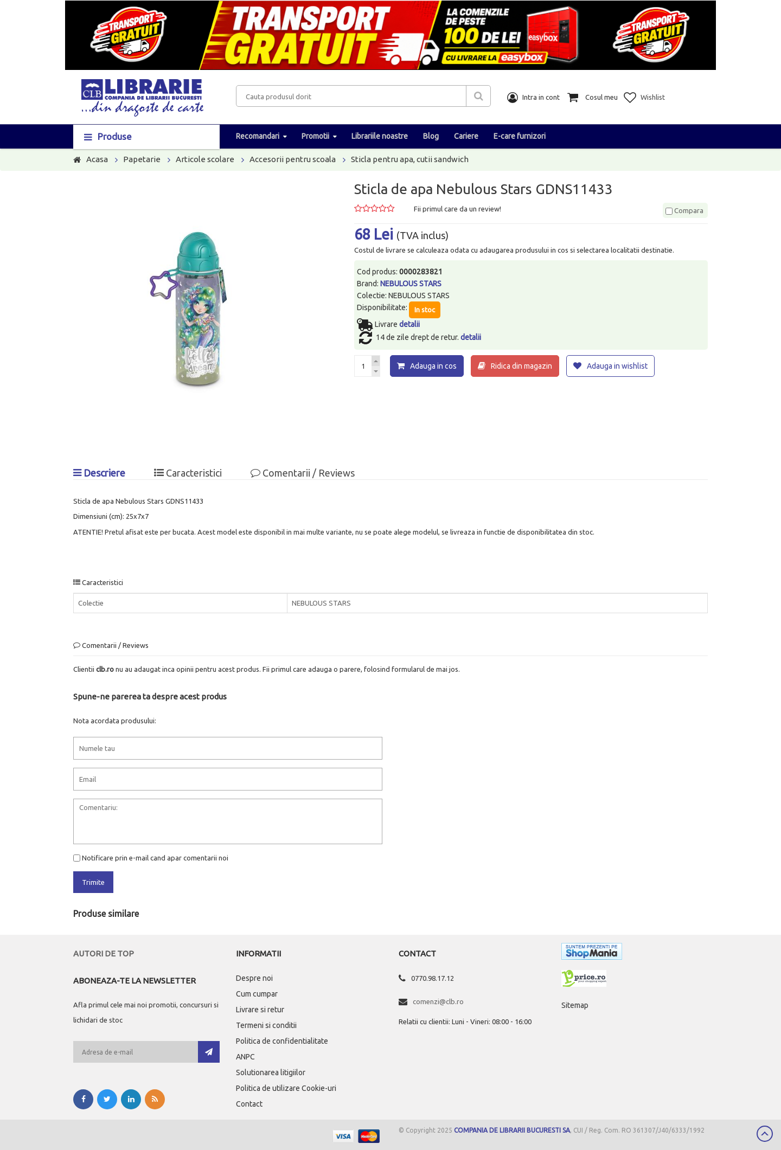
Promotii (315, 136)
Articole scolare (205, 159)
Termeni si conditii (266, 1025)
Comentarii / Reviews (303, 472)
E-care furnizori (520, 136)
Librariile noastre (379, 136)
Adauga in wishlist (617, 366)
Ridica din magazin (521, 366)
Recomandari (257, 136)
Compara (684, 210)
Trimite (93, 882)
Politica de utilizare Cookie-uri (286, 1088)
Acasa (97, 159)
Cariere (466, 136)
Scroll (765, 1134)
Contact (249, 1104)
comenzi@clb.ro (438, 1001)
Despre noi (254, 978)
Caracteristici (188, 472)
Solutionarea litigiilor (270, 1072)
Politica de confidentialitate (282, 1041)
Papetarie (142, 159)
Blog (431, 136)
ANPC (245, 1056)
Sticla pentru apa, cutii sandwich (410, 159)
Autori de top (103, 953)
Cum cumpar (257, 994)
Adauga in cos (433, 366)
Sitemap (574, 1005)
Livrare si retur (260, 1009)
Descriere (99, 472)
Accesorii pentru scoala (292, 159)
